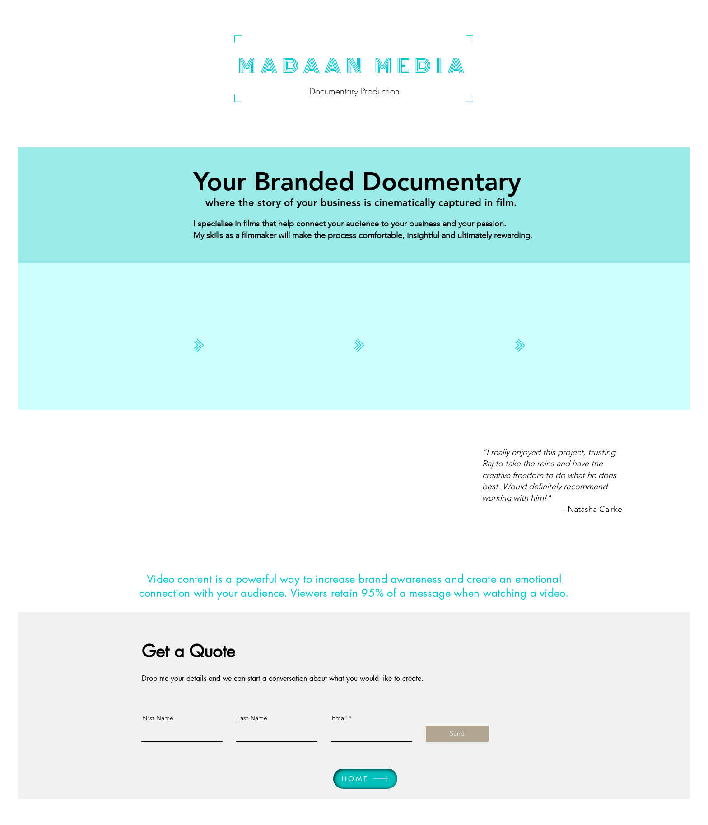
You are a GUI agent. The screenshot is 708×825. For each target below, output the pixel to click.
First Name (157, 718)
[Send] (457, 734)
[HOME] (365, 779)
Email (339, 718)
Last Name (252, 718)
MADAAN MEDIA (354, 66)
